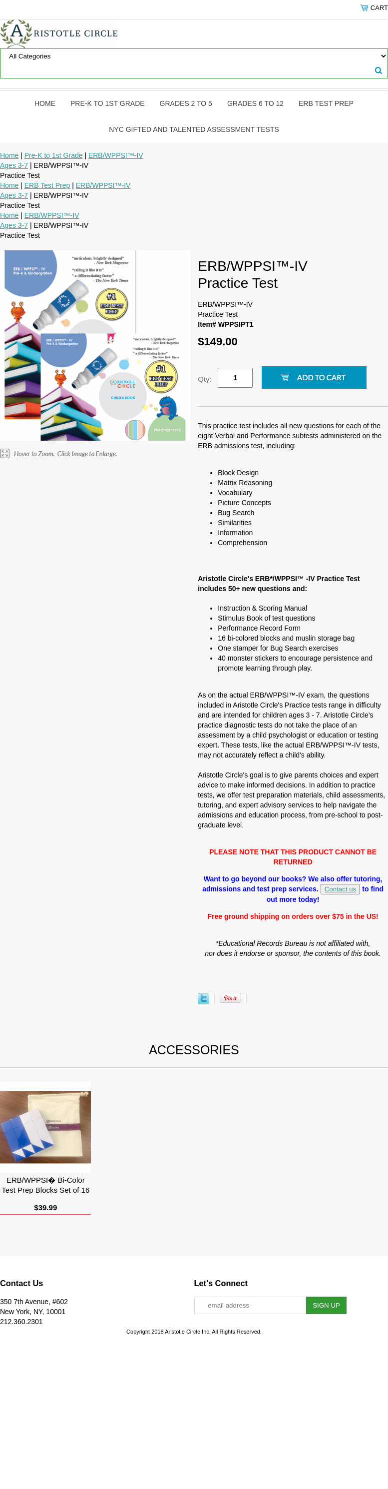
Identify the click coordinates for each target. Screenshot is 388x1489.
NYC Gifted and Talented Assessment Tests (194, 129)
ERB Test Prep (326, 103)
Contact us (341, 889)
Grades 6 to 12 (255, 103)
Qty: (205, 379)
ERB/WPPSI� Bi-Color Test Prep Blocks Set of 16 (45, 1185)
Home (44, 103)
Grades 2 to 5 (186, 103)
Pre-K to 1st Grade (107, 103)
